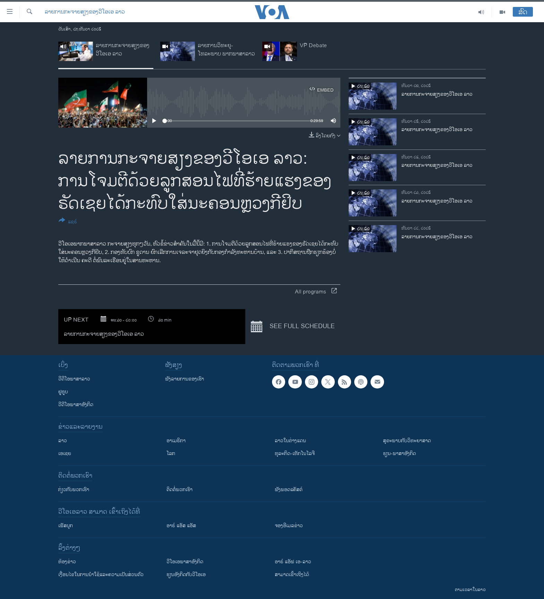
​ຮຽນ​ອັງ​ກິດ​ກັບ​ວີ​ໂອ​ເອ (186, 574)
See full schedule (293, 326)
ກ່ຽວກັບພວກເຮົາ (73, 489)
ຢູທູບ (63, 391)
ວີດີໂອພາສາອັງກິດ (75, 404)
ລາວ (62, 440)
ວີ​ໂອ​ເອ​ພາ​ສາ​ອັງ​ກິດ (185, 561)
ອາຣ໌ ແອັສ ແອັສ (181, 525)
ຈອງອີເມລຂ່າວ (289, 525)
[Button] (68, 222)
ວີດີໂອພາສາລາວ (74, 379)
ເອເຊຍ (64, 453)
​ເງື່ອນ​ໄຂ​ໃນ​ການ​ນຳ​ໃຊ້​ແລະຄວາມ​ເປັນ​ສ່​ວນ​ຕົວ (101, 574)
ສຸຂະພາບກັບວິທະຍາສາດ (407, 440)
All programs (316, 292)
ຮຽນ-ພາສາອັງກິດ (399, 453)
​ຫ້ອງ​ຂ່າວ (67, 561)
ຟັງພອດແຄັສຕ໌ (289, 489)
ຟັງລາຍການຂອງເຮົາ (184, 379)
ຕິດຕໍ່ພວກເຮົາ (180, 489)
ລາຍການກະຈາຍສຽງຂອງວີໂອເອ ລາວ (85, 12)
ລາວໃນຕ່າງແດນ (290, 440)
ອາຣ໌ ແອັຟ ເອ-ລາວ (293, 561)
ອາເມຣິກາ (176, 440)
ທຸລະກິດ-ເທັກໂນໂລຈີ (295, 453)
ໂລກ (171, 453)
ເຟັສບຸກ (65, 525)
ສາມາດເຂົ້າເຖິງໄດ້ (292, 574)
